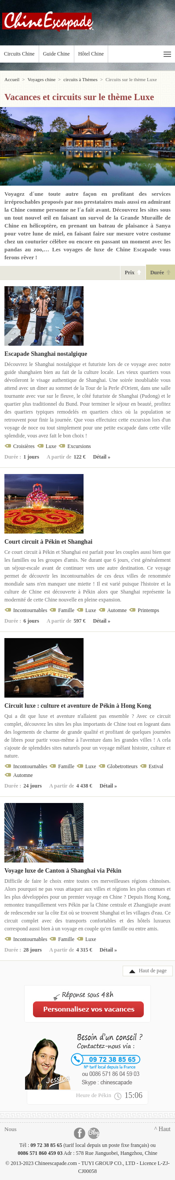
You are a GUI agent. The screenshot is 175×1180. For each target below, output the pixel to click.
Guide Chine (56, 54)
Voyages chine (41, 79)
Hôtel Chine (91, 54)
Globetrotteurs (122, 766)
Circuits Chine (19, 54)
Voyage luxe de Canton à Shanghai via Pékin (62, 870)
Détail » (101, 457)
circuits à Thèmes (80, 79)
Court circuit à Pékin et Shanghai (48, 541)
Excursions (79, 446)
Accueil (11, 79)
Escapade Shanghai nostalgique (45, 354)
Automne (117, 610)
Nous (10, 1129)
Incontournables (30, 610)
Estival (156, 766)
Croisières (24, 446)
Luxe (51, 446)
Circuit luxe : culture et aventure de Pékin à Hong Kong (77, 705)
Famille (66, 610)
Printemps (148, 610)
